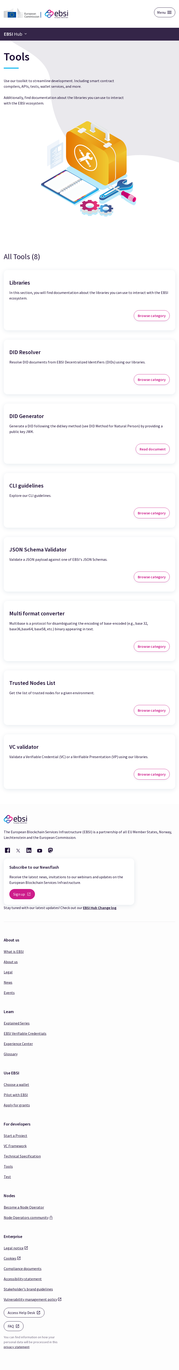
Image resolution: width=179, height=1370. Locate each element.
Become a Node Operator (24, 1207)
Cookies (10, 1258)
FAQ (16, 1325)
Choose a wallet (16, 1084)
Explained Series (17, 1023)
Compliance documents (22, 1268)
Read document (153, 449)
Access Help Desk (26, 1312)
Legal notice (14, 1247)
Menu (161, 12)
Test (7, 1176)
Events (9, 992)
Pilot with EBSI (16, 1094)
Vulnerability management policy (30, 1299)
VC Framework (15, 1145)
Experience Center (18, 1043)
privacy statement (16, 1347)
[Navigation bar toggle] (15, 34)
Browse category (152, 315)
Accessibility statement (23, 1278)
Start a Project (15, 1135)
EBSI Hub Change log (99, 907)
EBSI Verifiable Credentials (25, 1033)
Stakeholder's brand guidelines (28, 1289)
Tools (8, 1166)
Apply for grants (17, 1105)
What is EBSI (14, 951)
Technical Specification (22, 1156)
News (8, 982)
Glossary (10, 1054)
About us (11, 961)
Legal (8, 972)
